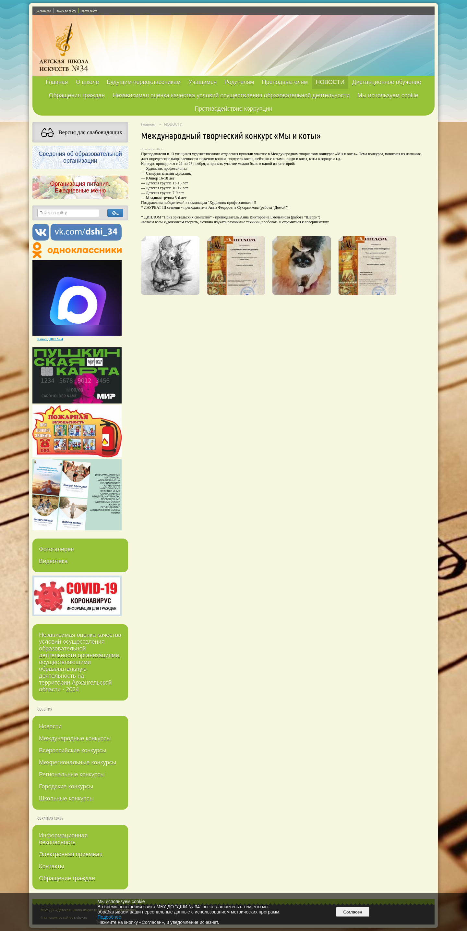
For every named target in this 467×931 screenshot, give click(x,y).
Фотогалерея (56, 549)
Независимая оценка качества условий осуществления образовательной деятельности (231, 95)
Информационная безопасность (63, 839)
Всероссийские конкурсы (72, 750)
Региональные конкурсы (71, 774)
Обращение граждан (67, 878)
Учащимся (202, 82)
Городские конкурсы (66, 786)
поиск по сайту (66, 10)
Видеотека (53, 561)
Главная (57, 82)
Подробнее (109, 917)
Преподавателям (285, 82)
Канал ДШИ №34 (50, 339)
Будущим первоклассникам (144, 82)
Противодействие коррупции (233, 109)
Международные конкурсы (75, 738)
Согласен (353, 912)
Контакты (51, 866)
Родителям (239, 82)
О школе (87, 82)
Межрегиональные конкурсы (77, 762)
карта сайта (89, 10)
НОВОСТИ (330, 82)
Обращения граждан (77, 95)
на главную (43, 10)
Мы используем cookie (387, 95)
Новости (50, 726)
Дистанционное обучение (386, 82)
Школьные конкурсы (66, 798)
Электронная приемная (70, 854)
